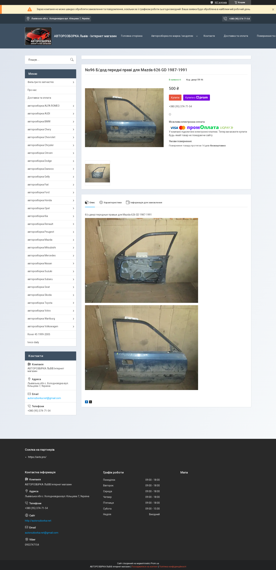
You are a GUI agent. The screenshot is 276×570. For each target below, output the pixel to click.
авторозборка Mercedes (42, 255)
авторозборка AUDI (39, 113)
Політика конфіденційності (172, 566)
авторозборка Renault (40, 224)
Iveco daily (33, 342)
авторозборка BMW (39, 121)
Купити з (196, 97)
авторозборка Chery (39, 129)
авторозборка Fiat (38, 184)
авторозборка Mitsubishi (42, 247)
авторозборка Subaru (40, 279)
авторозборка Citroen (40, 153)
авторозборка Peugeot (41, 231)
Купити (175, 97)
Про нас (32, 90)
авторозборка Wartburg (41, 318)
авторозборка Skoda (40, 294)
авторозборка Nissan (40, 263)
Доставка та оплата (236, 35)
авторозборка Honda (40, 200)
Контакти (209, 35)
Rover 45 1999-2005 (39, 334)
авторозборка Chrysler (41, 145)
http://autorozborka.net (38, 520)
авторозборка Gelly (39, 176)
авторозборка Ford (38, 192)
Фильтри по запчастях (41, 82)
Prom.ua (155, 563)
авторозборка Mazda (40, 239)
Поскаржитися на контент (145, 566)
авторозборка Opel (39, 208)
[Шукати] (72, 60)
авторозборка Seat (39, 287)
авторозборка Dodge (40, 160)
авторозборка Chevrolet (41, 137)
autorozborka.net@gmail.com (44, 398)
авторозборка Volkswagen (43, 326)
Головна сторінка (131, 35)
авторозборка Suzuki (40, 271)
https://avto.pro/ (37, 457)
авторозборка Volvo (39, 310)
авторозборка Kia (38, 216)
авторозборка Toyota (40, 302)
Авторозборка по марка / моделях (172, 35)
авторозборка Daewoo (41, 168)
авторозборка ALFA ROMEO (44, 105)
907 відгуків (221, 2)
